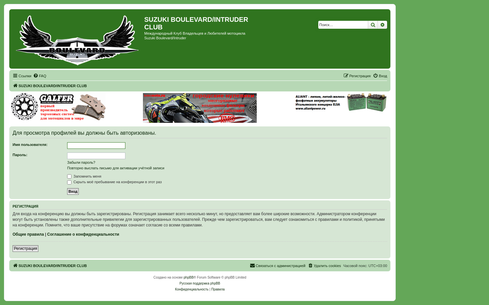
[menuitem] (39, 76)
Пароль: (20, 155)
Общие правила (28, 234)
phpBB (189, 277)
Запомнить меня (84, 176)
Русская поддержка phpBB (199, 283)
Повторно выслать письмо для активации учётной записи (115, 168)
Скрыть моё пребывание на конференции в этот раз (114, 182)
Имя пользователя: (30, 145)
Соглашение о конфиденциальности (83, 234)
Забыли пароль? (81, 162)
